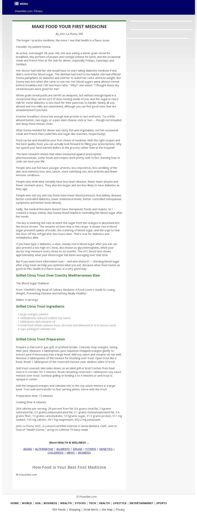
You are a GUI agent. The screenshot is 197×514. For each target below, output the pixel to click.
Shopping (74, 509)
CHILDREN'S (56, 452)
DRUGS (77, 449)
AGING (27, 449)
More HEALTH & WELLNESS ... (69, 442)
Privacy (120, 509)
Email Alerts (91, 509)
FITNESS (90, 449)
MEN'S (71, 452)
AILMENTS (63, 449)
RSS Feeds (59, 509)
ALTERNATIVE (44, 449)
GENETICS (106, 449)
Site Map (107, 509)
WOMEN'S (84, 452)
